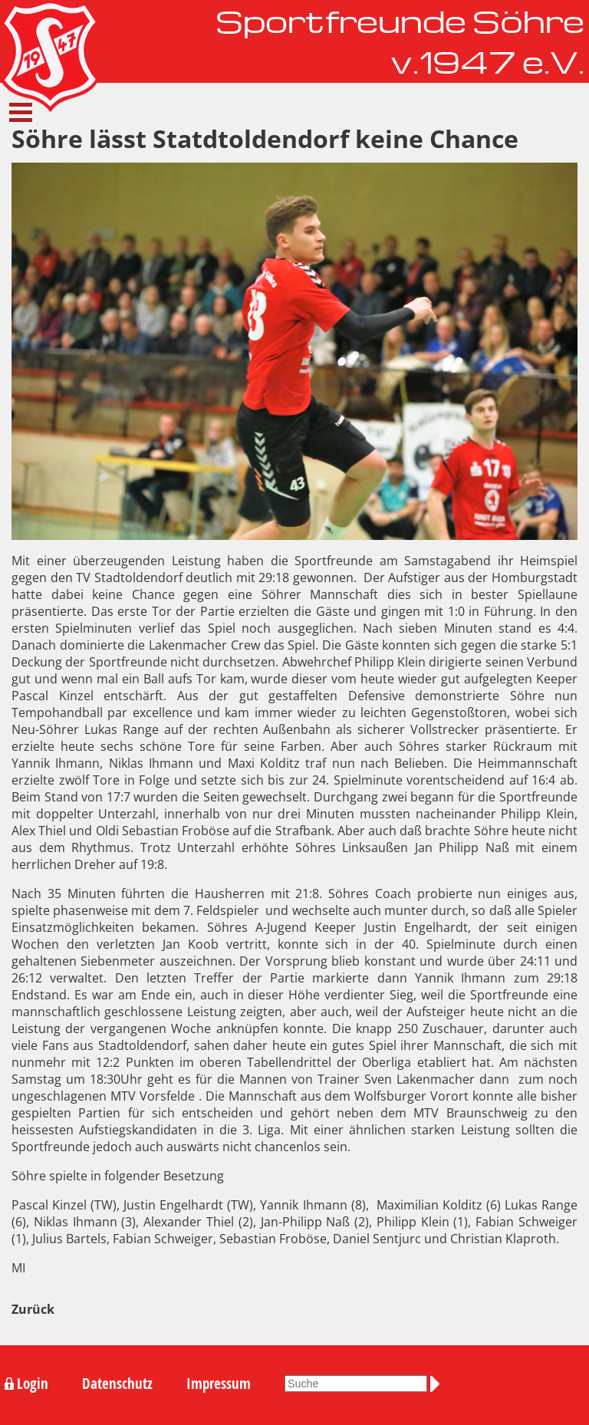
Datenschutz (117, 1384)
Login (32, 1384)
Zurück (33, 1309)
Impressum (218, 1384)
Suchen (438, 1383)
